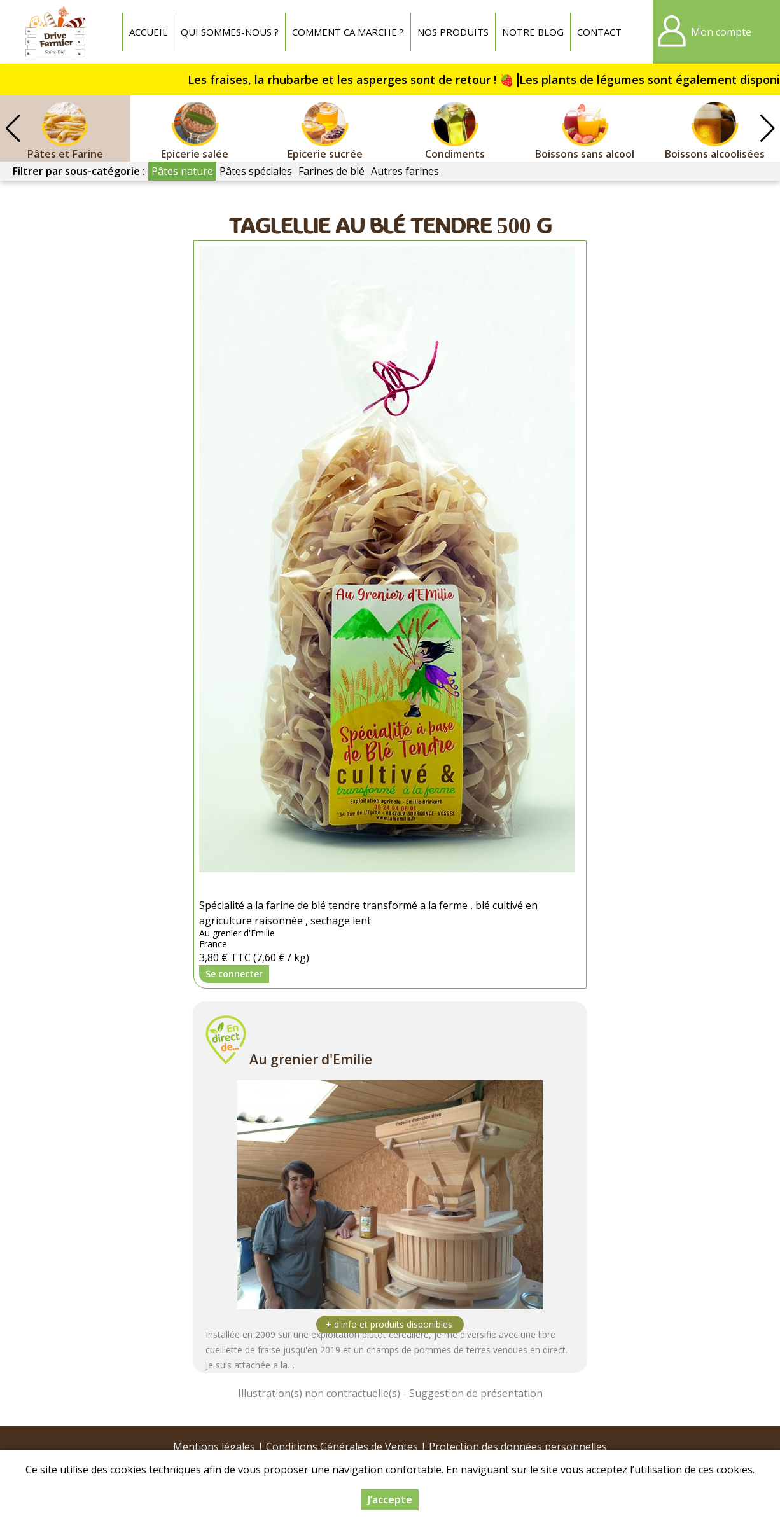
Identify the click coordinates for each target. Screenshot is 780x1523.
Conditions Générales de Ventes (342, 1447)
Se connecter (234, 974)
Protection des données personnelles (518, 1447)
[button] (767, 128)
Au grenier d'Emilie (310, 1059)
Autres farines (405, 171)
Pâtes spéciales (255, 171)
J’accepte (390, 1499)
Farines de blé (331, 171)
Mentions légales (214, 1447)
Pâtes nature (182, 171)
